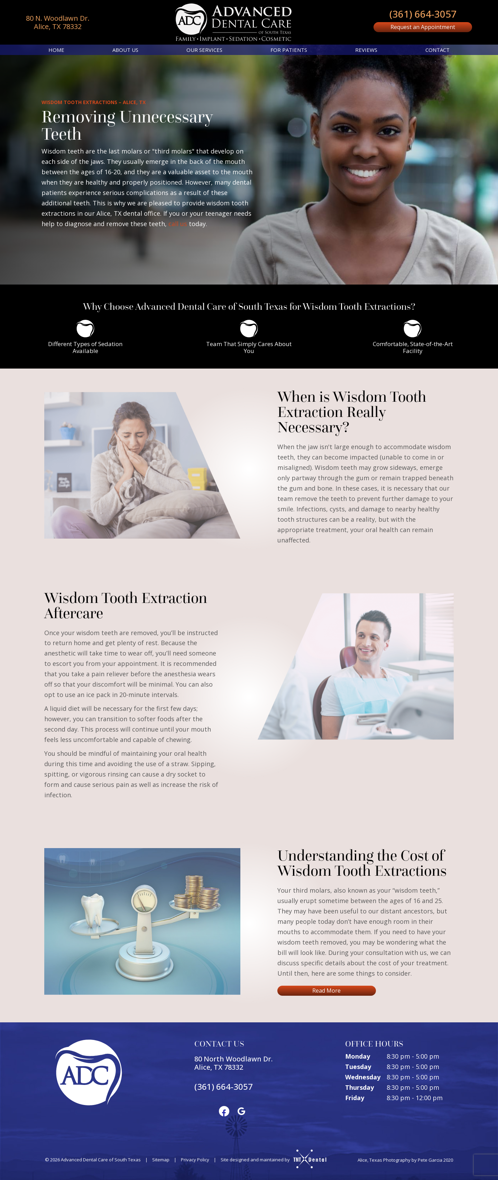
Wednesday (362, 1077)
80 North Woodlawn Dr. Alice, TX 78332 (233, 1063)
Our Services (204, 49)
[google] (241, 1111)
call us (177, 224)
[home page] (233, 22)
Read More (326, 990)
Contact (437, 49)
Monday (357, 1056)
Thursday (359, 1087)
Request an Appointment (422, 27)
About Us (125, 49)
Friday (354, 1098)
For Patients (288, 49)
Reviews (366, 49)
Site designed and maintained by (271, 1159)
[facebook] (224, 1111)
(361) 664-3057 (422, 14)
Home (56, 49)
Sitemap (160, 1159)
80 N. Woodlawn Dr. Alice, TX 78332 (58, 22)
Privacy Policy (195, 1159)
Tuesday (358, 1066)
